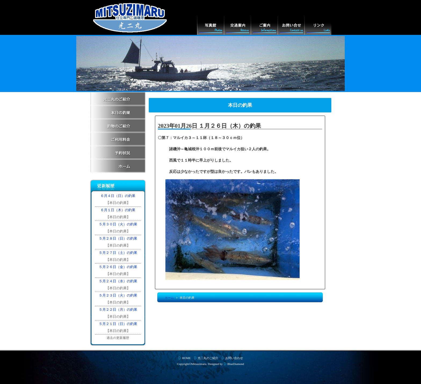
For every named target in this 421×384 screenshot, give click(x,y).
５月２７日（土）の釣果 (118, 253)
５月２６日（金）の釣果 (118, 267)
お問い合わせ (234, 358)
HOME (186, 358)
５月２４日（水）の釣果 (118, 281)
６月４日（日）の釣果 (117, 196)
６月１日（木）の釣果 (117, 210)
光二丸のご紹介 (208, 358)
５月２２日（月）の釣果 (118, 310)
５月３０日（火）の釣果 (118, 224)
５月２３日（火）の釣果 (118, 295)
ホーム (169, 297)
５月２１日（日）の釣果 (118, 324)
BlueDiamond (235, 363)
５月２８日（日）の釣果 (118, 238)
